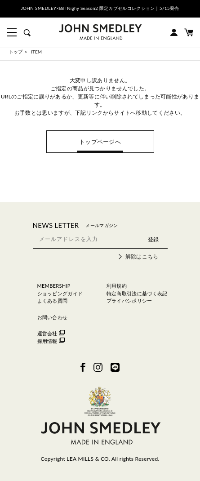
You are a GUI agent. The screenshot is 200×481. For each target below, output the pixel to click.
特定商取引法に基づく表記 (137, 293)
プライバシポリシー (129, 300)
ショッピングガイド (60, 293)
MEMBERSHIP (54, 286)
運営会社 (51, 333)
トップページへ (100, 141)
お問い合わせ (52, 317)
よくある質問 (52, 300)
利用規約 (117, 286)
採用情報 (51, 341)
